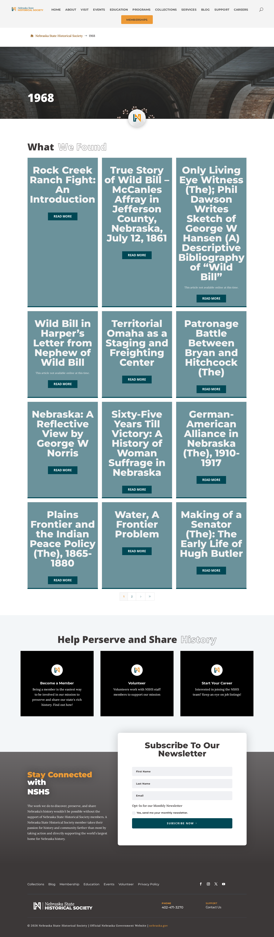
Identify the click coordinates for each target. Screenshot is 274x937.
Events (109, 884)
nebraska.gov (158, 925)
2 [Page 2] (132, 596)
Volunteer (126, 884)
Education (92, 884)
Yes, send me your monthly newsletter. (160, 813)
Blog (51, 884)
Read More (63, 216)
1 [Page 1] (124, 596)
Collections (35, 884)
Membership (69, 884)
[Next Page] (140, 596)
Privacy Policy (148, 884)
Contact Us (213, 907)
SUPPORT (211, 903)
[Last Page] (150, 596)
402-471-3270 (172, 907)
